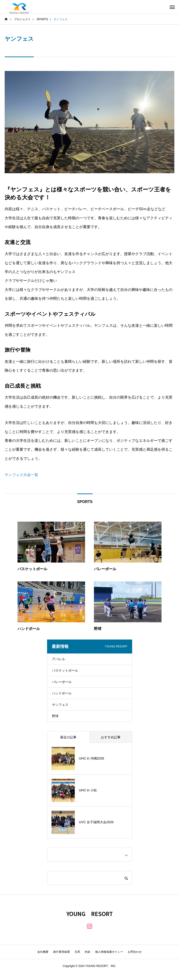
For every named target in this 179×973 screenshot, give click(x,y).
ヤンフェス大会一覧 (21, 475)
